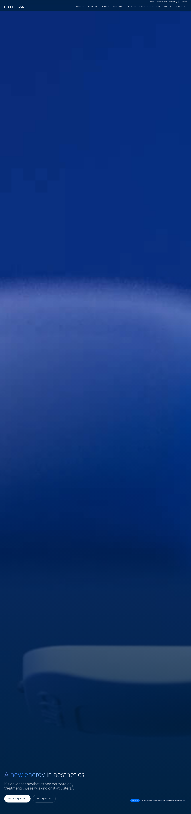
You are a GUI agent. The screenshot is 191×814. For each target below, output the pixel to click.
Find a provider (44, 798)
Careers (151, 2)
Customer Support (161, 2)
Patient (184, 2)
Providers (173, 2)
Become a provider (17, 798)
